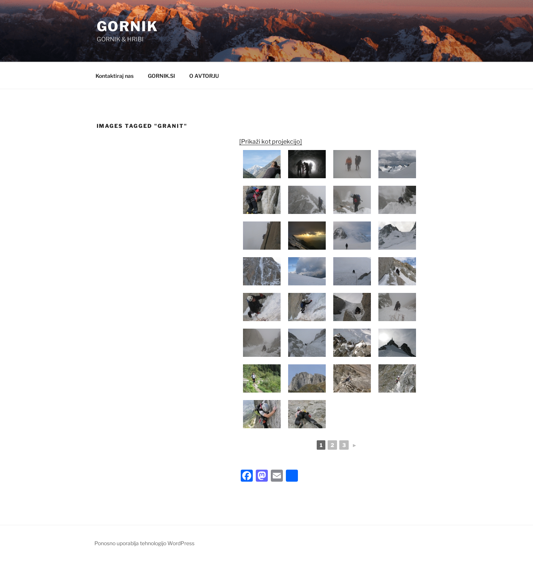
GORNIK (127, 26)
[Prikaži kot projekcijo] (270, 141)
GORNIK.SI (161, 76)
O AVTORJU (204, 76)
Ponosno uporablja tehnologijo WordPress (144, 543)
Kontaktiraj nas (115, 76)
